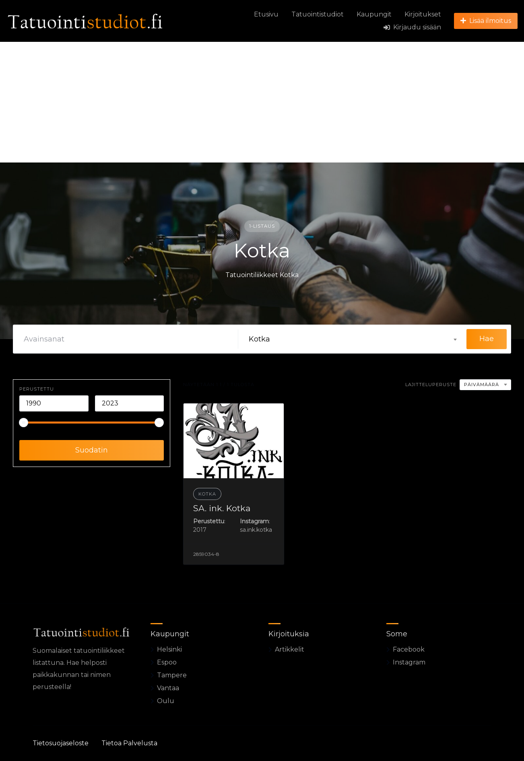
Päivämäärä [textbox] (481, 384)
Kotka (207, 494)
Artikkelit (289, 649)
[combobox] (352, 339)
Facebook (409, 649)
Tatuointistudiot (317, 14)
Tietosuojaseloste (61, 743)
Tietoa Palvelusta (129, 743)
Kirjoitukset (422, 14)
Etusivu (266, 14)
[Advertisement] (262, 102)
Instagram (409, 662)
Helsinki (169, 649)
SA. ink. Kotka (221, 508)
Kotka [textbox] (259, 339)
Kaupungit (374, 14)
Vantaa (168, 688)
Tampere (172, 675)
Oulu (165, 701)
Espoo (167, 662)
